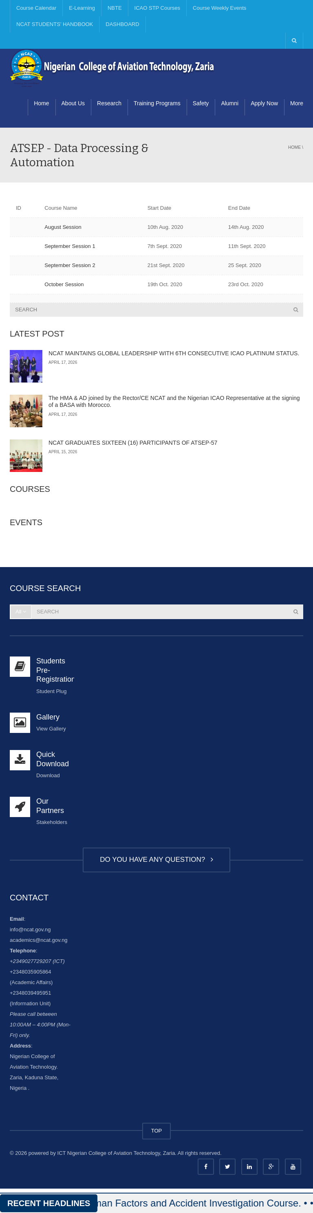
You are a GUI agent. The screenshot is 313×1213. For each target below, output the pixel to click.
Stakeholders (51, 822)
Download (48, 775)
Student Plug (51, 691)
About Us (73, 103)
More (296, 103)
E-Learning (82, 8)
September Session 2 (69, 265)
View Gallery (51, 729)
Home (41, 103)
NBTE (115, 8)
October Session (64, 284)
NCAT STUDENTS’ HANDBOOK (54, 24)
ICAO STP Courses (157, 8)
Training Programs (157, 103)
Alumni (229, 103)
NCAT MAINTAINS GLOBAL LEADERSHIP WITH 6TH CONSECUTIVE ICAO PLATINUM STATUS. (173, 353)
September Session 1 (69, 246)
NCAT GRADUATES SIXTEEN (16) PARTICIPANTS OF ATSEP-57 (132, 442)
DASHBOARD (122, 24)
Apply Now (264, 103)
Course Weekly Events (219, 8)
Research (109, 103)
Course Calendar (36, 8)
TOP (156, 1131)
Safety (201, 103)
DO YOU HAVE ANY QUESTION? (156, 859)
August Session (62, 227)
